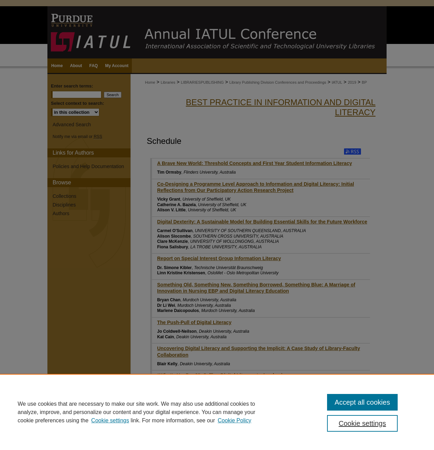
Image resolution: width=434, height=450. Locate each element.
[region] (217, 412)
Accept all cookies (362, 402)
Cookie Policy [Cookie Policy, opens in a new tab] (234, 420)
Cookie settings (110, 420)
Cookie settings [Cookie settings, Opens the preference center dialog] (362, 423)
